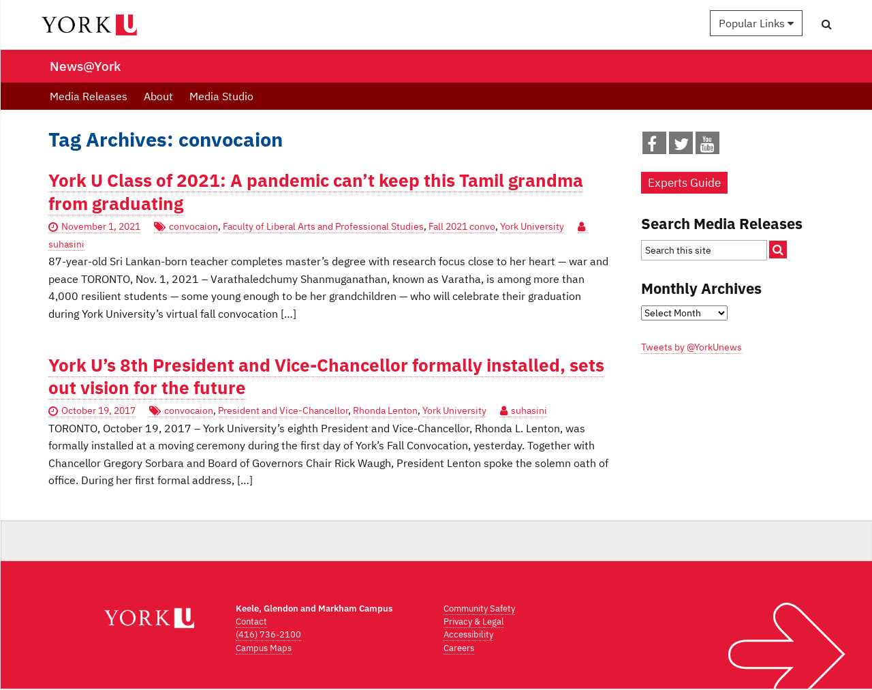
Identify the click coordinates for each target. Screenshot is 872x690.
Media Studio (221, 96)
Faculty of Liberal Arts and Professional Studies (323, 226)
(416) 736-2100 (268, 634)
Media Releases (88, 96)
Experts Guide (684, 182)
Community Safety (479, 608)
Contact (251, 621)
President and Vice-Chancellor (283, 410)
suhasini (529, 410)
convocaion (193, 226)
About (158, 96)
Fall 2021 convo (462, 226)
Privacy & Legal (473, 621)
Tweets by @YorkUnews (691, 347)
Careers (458, 648)
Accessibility (468, 634)
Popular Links (756, 23)
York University (532, 226)
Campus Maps (264, 648)
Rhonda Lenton (385, 410)
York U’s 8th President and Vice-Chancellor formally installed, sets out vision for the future (326, 376)
